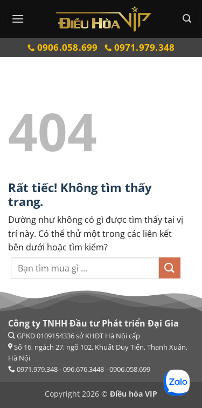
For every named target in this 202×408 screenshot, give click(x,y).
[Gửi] (169, 267)
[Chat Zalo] (176, 382)
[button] (17, 18)
